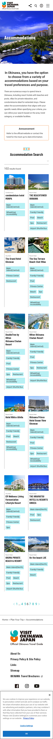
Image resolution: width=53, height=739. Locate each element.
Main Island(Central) (13, 206)
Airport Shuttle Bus (38, 228)
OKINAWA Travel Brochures (26, 676)
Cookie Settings (26, 726)
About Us (15, 653)
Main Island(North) (38, 509)
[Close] (49, 695)
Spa (32, 223)
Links (13, 664)
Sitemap (15, 670)
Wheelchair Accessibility (11, 213)
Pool (32, 218)
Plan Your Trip (17, 619)
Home (5, 619)
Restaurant (42, 223)
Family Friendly (36, 212)
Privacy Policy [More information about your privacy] (28, 718)
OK (26, 734)
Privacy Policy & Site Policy (25, 659)
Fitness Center (12, 276)
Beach (40, 218)
